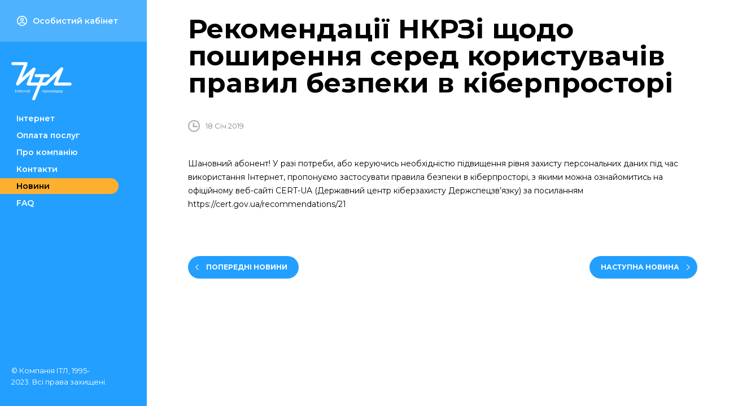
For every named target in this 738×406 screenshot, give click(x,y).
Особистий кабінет (67, 21)
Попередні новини (246, 267)
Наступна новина (640, 267)
